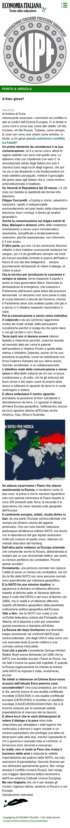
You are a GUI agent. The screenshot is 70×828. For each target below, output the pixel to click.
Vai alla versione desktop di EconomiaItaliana (25, 820)
